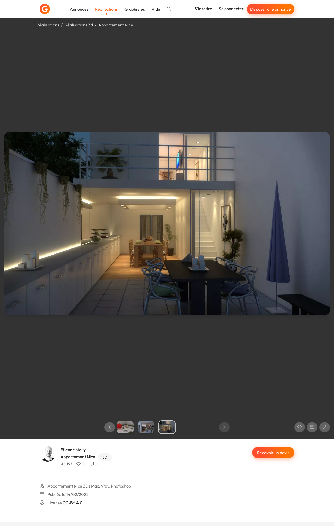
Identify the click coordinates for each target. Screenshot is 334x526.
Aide (156, 9)
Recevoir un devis (273, 452)
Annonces (79, 9)
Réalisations (106, 9)
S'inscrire (203, 8)
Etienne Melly (73, 449)
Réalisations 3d (79, 24)
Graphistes (134, 9)
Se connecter (231, 8)
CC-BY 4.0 (72, 502)
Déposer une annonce (270, 9)
